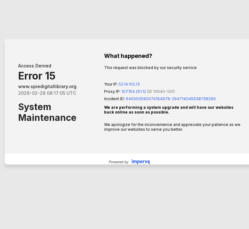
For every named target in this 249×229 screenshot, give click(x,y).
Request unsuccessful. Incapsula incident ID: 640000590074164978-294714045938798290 (124, 114)
